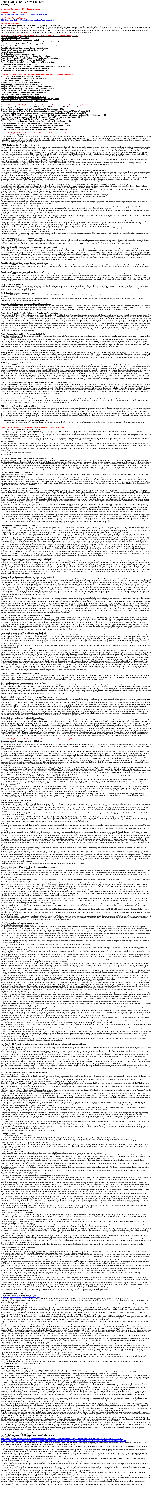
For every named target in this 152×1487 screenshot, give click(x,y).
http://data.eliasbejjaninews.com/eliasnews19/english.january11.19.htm (24, 14)
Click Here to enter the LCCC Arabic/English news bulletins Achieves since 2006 (27, 20)
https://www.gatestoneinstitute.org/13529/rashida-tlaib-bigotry (20, 1297)
